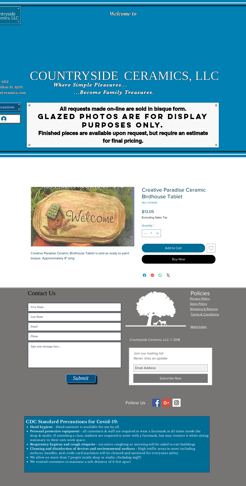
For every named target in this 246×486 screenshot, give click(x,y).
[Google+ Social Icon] (166, 403)
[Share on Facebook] (144, 275)
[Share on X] (168, 275)
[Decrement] (145, 233)
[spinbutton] (151, 233)
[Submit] (80, 378)
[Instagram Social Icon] (177, 403)
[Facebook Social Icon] (156, 403)
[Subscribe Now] (170, 378)
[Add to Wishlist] (211, 248)
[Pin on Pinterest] (152, 275)
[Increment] (157, 233)
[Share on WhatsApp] (160, 275)
